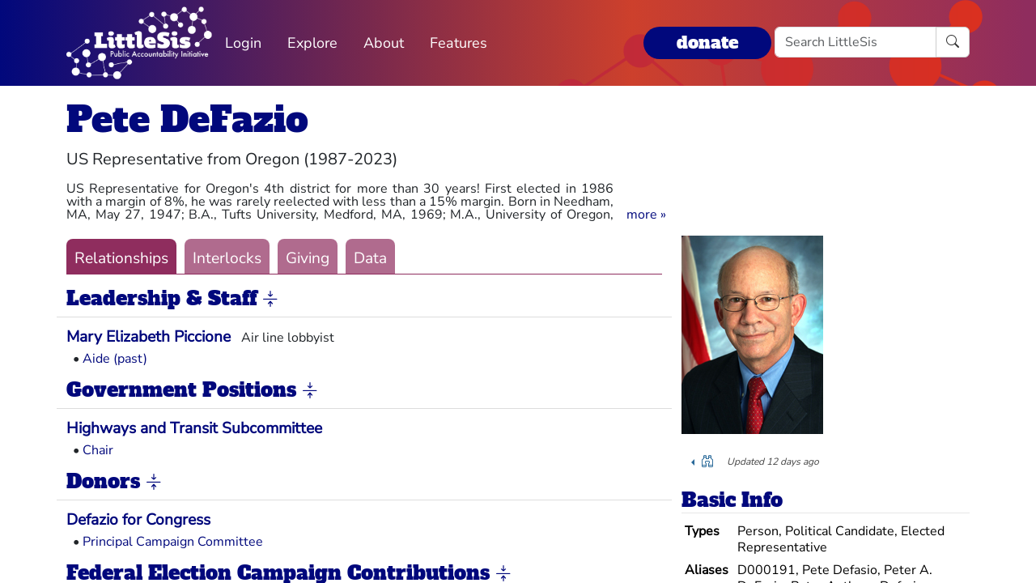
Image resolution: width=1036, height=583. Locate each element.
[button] (646, 214)
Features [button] (458, 43)
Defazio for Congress (138, 519)
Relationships (121, 258)
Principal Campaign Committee (173, 542)
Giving (307, 258)
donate (707, 42)
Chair (98, 450)
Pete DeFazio (187, 119)
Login (243, 43)
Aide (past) (115, 359)
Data (370, 258)
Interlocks (227, 258)
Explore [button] (312, 43)
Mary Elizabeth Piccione (148, 336)
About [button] (383, 43)
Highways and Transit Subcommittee (194, 428)
